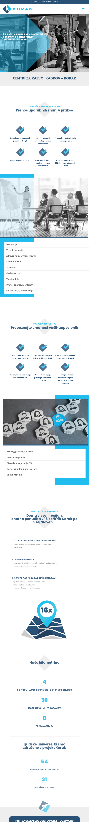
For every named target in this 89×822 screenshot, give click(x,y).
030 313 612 (37, 2)
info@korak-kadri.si (51, 2)
